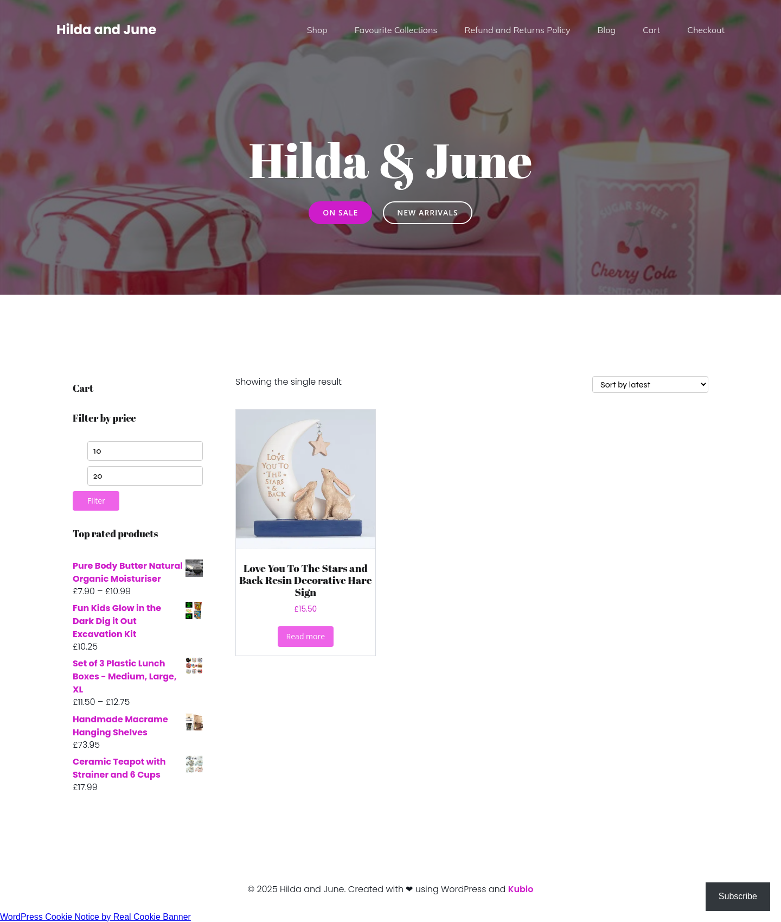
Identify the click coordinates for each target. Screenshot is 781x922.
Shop (317, 29)
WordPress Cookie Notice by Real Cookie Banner (95, 916)
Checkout (706, 29)
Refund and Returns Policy (517, 29)
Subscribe (738, 896)
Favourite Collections (396, 29)
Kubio (521, 889)
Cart (651, 29)
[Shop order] (650, 384)
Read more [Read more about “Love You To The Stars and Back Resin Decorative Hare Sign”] (305, 636)
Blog (606, 29)
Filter (96, 500)
